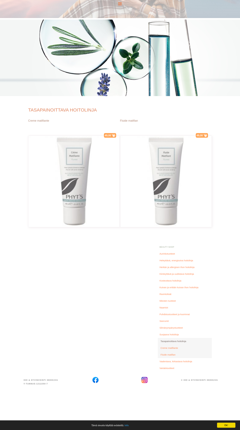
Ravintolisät (165, 298)
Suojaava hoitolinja (169, 339)
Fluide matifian (129, 125)
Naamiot (163, 312)
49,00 (109, 139)
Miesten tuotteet (167, 305)
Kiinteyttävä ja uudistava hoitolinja (176, 278)
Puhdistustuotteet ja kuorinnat (174, 318)
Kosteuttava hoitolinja (170, 285)
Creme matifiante (38, 125)
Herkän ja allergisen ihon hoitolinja (176, 271)
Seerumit (164, 325)
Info (127, 425)
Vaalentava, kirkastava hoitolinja (175, 366)
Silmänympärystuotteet (171, 332)
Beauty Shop (166, 251)
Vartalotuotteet (166, 372)
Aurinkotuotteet (167, 258)
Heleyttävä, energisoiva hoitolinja (176, 265)
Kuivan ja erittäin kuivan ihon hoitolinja (178, 291)
